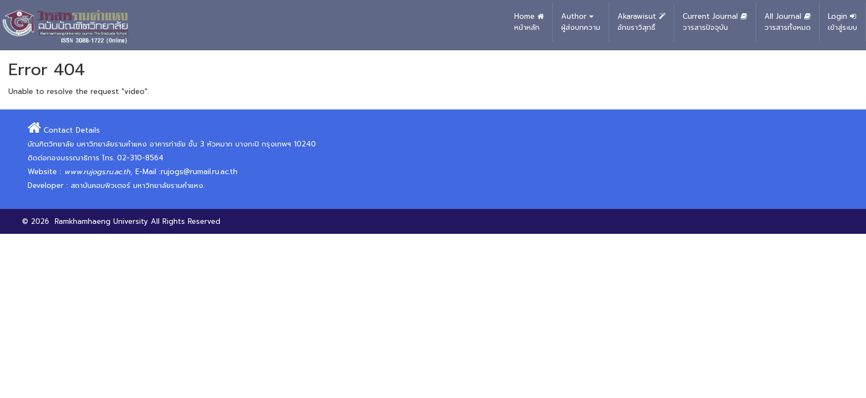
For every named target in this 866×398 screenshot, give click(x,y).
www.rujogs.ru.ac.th (97, 171)
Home (529, 22)
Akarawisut (641, 22)
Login (842, 22)
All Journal (787, 22)
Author (580, 22)
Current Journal (715, 22)
